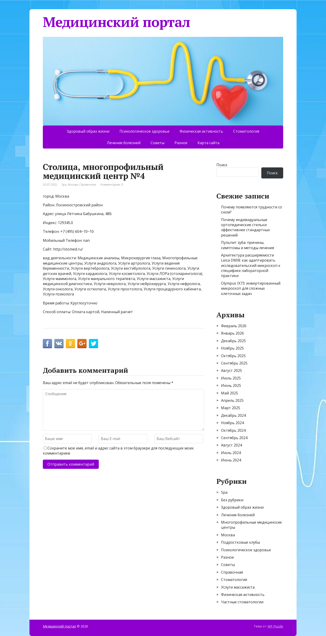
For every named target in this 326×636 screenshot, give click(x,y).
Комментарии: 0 (112, 185)
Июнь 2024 (231, 460)
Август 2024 (231, 445)
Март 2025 (230, 407)
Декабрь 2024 (233, 415)
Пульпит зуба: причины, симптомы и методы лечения (247, 245)
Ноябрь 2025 (232, 348)
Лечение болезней (123, 142)
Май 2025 (229, 393)
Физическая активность (201, 131)
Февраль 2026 (233, 325)
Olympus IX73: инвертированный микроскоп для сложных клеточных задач (250, 288)
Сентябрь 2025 (234, 363)
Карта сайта (208, 142)
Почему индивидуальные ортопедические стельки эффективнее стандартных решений (245, 227)
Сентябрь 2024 (234, 437)
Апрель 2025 (232, 400)
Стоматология (246, 131)
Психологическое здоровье (144, 131)
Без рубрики (232, 499)
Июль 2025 (231, 378)
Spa (64, 185)
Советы (157, 142)
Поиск (221, 164)
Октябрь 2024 (233, 430)
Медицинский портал (116, 22)
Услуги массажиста (238, 587)
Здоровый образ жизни (88, 131)
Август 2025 (231, 370)
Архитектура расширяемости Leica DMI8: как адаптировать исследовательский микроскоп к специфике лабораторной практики (250, 265)
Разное (181, 142)
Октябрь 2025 (233, 355)
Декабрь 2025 (233, 340)
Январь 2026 (232, 333)
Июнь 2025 (231, 385)
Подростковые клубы (240, 542)
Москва (73, 185)
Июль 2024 (231, 452)
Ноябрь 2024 (232, 422)
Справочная (87, 185)
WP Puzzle (275, 626)
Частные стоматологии (242, 601)
